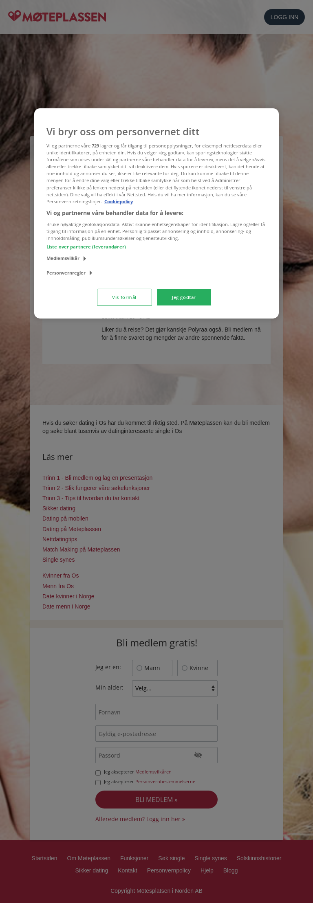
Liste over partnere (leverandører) (86, 247)
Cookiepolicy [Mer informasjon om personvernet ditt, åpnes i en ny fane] (118, 201)
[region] (156, 213)
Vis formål (124, 297)
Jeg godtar (184, 297)
